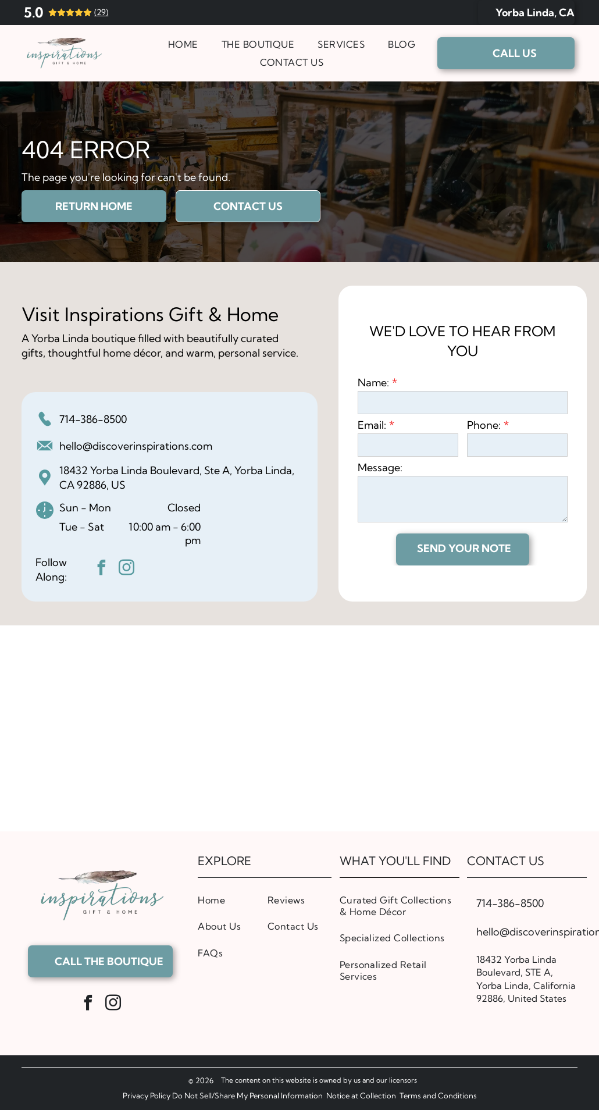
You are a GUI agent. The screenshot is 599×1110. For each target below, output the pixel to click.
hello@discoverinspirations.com (135, 446)
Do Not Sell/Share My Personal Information (247, 1095)
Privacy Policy (146, 1095)
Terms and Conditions (438, 1095)
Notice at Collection (361, 1095)
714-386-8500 (93, 419)
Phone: (484, 425)
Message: (380, 467)
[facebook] (101, 569)
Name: (373, 382)
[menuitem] (183, 44)
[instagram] (126, 569)
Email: (372, 425)
